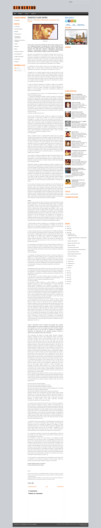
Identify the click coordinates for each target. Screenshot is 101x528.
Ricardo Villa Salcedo (72, 241)
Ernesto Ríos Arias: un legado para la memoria (79, 122)
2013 (68, 279)
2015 (68, 275)
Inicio (47, 486)
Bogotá (16, 31)
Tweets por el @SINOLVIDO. (71, 194)
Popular (68, 24)
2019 (68, 230)
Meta (16, 49)
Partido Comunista (19, 56)
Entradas (17, 68)
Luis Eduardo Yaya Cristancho (79, 150)
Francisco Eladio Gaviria (37, 17)
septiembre (70, 263)
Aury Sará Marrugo (72, 256)
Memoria (21, 13)
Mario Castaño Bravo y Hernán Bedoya (76, 249)
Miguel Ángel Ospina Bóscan (74, 253)
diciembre (70, 234)
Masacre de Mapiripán (77, 94)
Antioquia (38, 19)
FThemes (63, 524)
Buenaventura (18, 34)
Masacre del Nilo (71, 245)
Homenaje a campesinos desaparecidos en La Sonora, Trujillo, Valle (79, 169)
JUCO (16, 44)
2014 (68, 277)
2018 (68, 232)
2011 (68, 283)
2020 (68, 228)
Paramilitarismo (18, 54)
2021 (68, 226)
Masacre (17, 46)
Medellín (47, 19)
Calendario (17, 20)
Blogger (35, 524)
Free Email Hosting (83, 525)
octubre (70, 261)
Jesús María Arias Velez (73, 247)
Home (15, 13)
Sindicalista (17, 59)
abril (69, 267)
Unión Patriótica (52, 19)
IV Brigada (42, 19)
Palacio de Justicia (19, 51)
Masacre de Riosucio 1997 (74, 243)
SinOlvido (24, 524)
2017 (68, 270)
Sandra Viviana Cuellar (77, 112)
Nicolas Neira (75, 131)
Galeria (27, 13)
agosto (69, 265)
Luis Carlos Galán (76, 160)
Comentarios (18, 70)
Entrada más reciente (32, 486)
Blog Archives (81, 24)
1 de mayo (17, 26)
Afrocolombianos (18, 29)
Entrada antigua (60, 486)
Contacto (33, 13)
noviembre (70, 259)
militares (17, 61)
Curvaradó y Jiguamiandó (18, 37)
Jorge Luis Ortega (76, 102)
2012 (68, 281)
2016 (68, 272)
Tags (74, 24)
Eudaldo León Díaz (76, 141)
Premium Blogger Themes (82, 524)
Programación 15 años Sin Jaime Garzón (78, 180)
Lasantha (74, 524)
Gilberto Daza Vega (72, 235)
